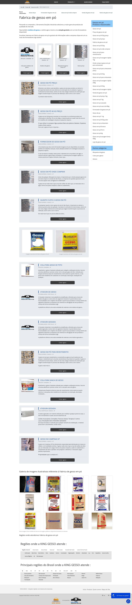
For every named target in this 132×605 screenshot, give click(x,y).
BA (56, 571)
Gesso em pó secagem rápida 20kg (102, 82)
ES (31, 571)
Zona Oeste (44, 550)
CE (60, 571)
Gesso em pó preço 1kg (100, 96)
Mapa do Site (106, 589)
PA (75, 571)
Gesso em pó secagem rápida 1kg (102, 59)
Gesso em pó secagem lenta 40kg (101, 138)
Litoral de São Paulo (82, 550)
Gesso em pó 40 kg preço (100, 35)
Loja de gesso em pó (99, 142)
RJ (22, 571)
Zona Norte (35, 550)
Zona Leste (60, 550)
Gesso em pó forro (98, 130)
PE (51, 571)
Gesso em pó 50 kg (99, 46)
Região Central (26, 550)
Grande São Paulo (69, 550)
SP (35, 571)
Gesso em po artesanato (100, 123)
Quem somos (88, 2)
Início (84, 589)
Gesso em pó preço (99, 39)
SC (43, 571)
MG (27, 571)
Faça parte (105, 2)
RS (47, 571)
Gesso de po (32, 12)
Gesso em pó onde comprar (69, 12)
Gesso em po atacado (99, 103)
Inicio (56, 2)
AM (71, 571)
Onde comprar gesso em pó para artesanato (101, 64)
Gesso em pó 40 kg (99, 86)
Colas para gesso (98, 156)
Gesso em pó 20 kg (99, 74)
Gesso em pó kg (98, 133)
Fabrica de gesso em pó (106, 12)
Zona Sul (52, 550)
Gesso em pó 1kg (98, 99)
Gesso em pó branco (99, 126)
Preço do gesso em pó (99, 32)
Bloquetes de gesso (99, 152)
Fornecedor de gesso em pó (48, 12)
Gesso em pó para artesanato (102, 77)
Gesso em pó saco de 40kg (101, 106)
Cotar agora (27, 73)
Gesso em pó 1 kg (98, 116)
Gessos (95, 159)
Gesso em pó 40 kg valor (100, 120)
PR (39, 571)
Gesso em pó (97, 29)
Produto (70, 2)
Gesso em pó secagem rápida (102, 89)
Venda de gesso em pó (88, 12)
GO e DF (66, 571)
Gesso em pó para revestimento (98, 53)
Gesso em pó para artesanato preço (102, 69)
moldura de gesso (34, 30)
